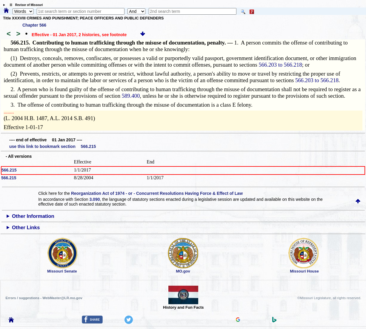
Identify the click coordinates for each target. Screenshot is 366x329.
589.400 (131, 96)
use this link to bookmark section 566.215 (52, 146)
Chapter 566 (34, 25)
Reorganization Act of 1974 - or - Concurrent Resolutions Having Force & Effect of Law (157, 193)
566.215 (9, 170)
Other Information (33, 216)
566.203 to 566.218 (280, 65)
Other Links (26, 227)
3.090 (94, 199)
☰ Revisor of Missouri (25, 5)
